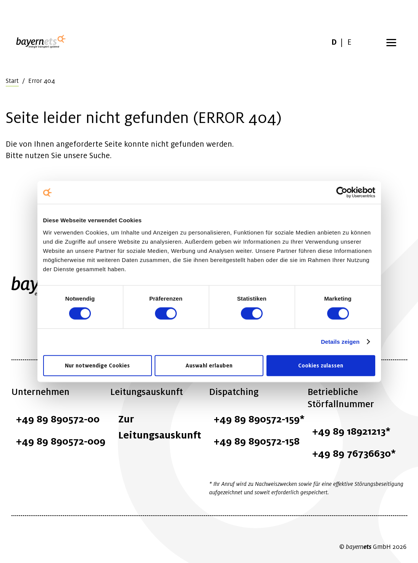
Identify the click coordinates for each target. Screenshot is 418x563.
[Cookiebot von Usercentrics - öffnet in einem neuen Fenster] (341, 192)
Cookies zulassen (320, 365)
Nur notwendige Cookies (97, 365)
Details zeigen (340, 341)
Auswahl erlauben (209, 365)
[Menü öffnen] (391, 42)
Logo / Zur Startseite (42, 42)
